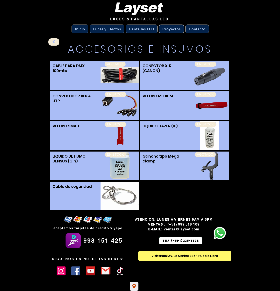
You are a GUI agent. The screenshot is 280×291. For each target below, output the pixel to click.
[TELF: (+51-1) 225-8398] (180, 240)
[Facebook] (75, 270)
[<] (53, 42)
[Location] (134, 286)
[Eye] (105, 271)
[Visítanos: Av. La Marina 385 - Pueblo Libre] (184, 256)
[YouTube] (90, 270)
